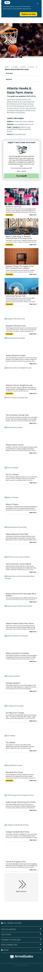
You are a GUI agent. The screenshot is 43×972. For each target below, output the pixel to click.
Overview (9, 73)
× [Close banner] (37, 3)
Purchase (21, 176)
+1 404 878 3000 (19, 134)
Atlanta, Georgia (25, 67)
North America (8, 67)
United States (16, 67)
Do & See (32, 67)
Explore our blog (28, 14)
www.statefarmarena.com (24, 124)
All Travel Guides (11, 923)
